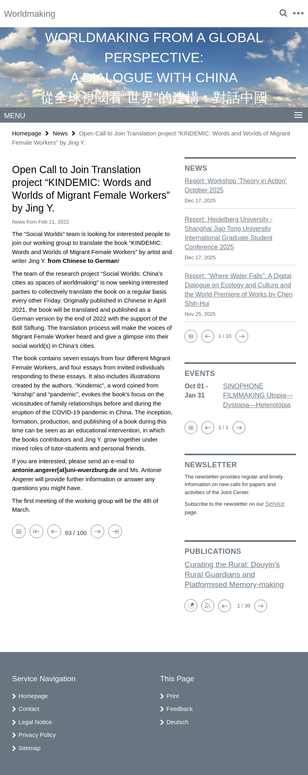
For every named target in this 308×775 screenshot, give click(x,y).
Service (273, 502)
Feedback (179, 706)
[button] (190, 336)
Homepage (26, 132)
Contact (28, 706)
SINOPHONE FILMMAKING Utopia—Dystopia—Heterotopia (256, 395)
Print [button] (172, 693)
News (60, 132)
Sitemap (29, 745)
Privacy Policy (37, 732)
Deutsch (177, 719)
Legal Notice (35, 719)
